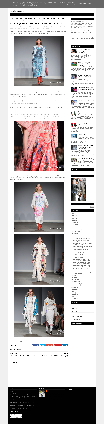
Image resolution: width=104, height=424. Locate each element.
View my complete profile (46, 403)
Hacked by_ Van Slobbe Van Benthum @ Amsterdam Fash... (83, 266)
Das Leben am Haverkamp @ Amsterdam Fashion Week (81, 263)
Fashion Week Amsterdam (24, 28)
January (76, 285)
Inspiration (61, 14)
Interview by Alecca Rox (74, 392)
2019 (73, 220)
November (77, 226)
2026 (74, 213)
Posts (13, 414)
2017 (73, 224)
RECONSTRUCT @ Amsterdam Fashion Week (82, 244)
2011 (73, 296)
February (76, 283)
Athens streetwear (77, 306)
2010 (73, 298)
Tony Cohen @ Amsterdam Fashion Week (81, 250)
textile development (37, 20)
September (77, 229)
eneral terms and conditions (79, 38)
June (75, 275)
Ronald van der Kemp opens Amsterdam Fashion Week (85, 75)
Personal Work (76, 319)
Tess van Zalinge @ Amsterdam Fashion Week (85, 135)
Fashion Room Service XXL (85, 158)
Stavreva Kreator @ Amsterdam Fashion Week (82, 247)
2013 (73, 293)
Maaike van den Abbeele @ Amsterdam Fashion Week (81, 237)
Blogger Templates (27, 422)
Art (24, 14)
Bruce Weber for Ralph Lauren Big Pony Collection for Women (85, 64)
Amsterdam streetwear (78, 316)
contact (73, 34)
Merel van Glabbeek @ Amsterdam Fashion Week (83, 256)
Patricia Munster (52, 391)
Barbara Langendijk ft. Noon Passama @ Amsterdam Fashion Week (85, 147)
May (75, 277)
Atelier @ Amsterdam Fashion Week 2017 (82, 240)
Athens (69, 14)
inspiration (75, 313)
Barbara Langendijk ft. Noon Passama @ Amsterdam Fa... (82, 259)
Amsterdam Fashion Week (46, 18)
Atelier (55, 18)
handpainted (20, 20)
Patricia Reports (24, 342)
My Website (13, 393)
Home (12, 14)
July (75, 233)
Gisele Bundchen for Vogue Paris (83, 235)
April (75, 279)
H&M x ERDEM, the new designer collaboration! (83, 272)
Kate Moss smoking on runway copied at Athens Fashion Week (84, 51)
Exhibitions (51, 14)
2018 (73, 222)
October (76, 228)
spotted (74, 311)
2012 (73, 295)
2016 (73, 287)
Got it (89, 3)
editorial (74, 308)
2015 (73, 289)
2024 (74, 217)
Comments (14, 417)
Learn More (82, 3)
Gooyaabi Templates (43, 422)
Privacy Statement (76, 326)
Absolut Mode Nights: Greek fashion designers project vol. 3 (86, 89)
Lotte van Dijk (27, 20)
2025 (74, 215)
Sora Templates (18, 422)
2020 (74, 219)
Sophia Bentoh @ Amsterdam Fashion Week (82, 253)
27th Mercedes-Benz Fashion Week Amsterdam (26, 18)
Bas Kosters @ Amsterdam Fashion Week (81, 269)
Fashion (18, 14)
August (76, 231)
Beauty (29, 14)
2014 (73, 291)
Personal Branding (40, 14)
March (76, 281)
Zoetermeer (77, 14)
